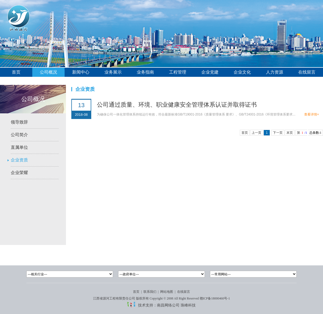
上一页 (256, 133)
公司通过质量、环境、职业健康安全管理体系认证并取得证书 (177, 104)
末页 (289, 133)
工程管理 (177, 72)
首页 (16, 72)
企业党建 (210, 72)
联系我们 (149, 292)
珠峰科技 (188, 305)
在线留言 (306, 72)
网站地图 (166, 292)
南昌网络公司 (168, 305)
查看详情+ (311, 114)
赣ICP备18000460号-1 (215, 298)
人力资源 (274, 72)
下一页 (278, 133)
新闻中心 (80, 72)
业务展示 (113, 72)
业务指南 (145, 72)
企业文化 (242, 72)
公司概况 (48, 72)
